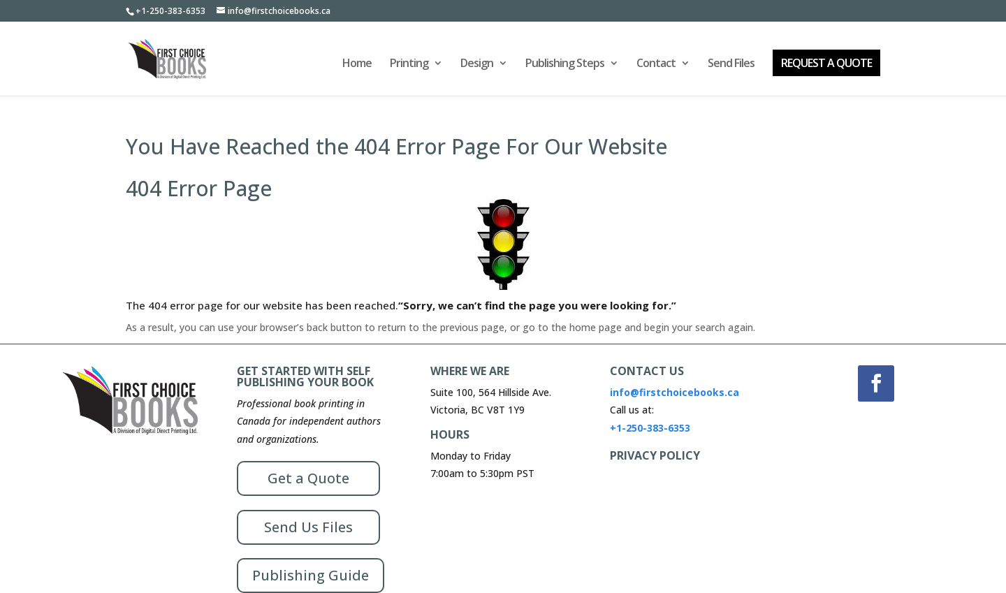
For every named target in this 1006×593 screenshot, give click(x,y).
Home (357, 64)
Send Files (731, 64)
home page (595, 327)
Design (476, 64)
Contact (656, 64)
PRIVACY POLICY (655, 455)
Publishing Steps (564, 64)
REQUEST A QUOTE (826, 63)
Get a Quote (308, 478)
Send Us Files (308, 527)
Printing (409, 64)
